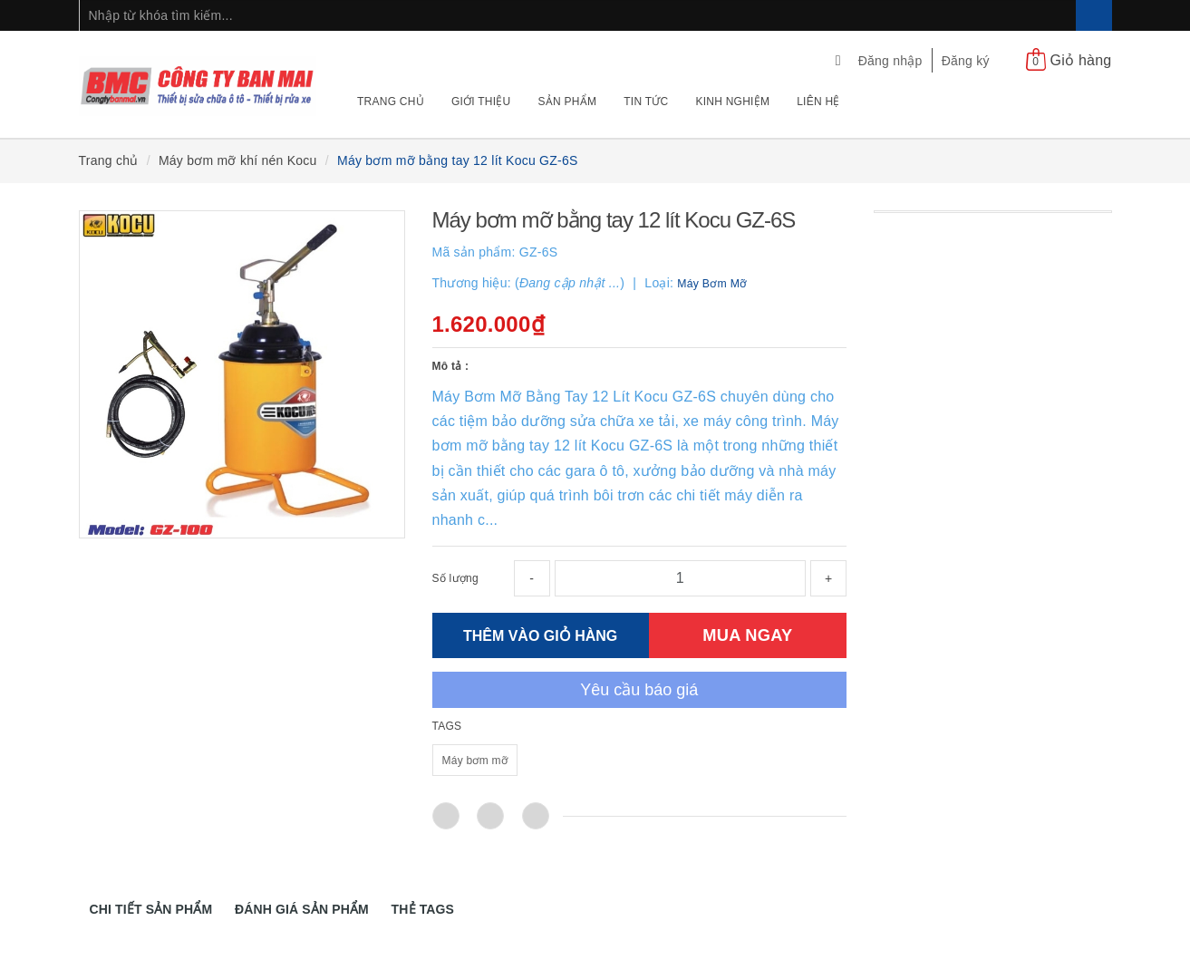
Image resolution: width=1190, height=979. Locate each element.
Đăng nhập (890, 60)
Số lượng (455, 578)
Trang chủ (390, 101)
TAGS (447, 726)
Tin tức (646, 101)
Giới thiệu (481, 101)
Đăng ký (966, 60)
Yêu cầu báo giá (639, 690)
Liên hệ (818, 101)
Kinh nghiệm (732, 101)
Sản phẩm (567, 101)
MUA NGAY (747, 635)
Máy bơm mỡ (475, 760)
